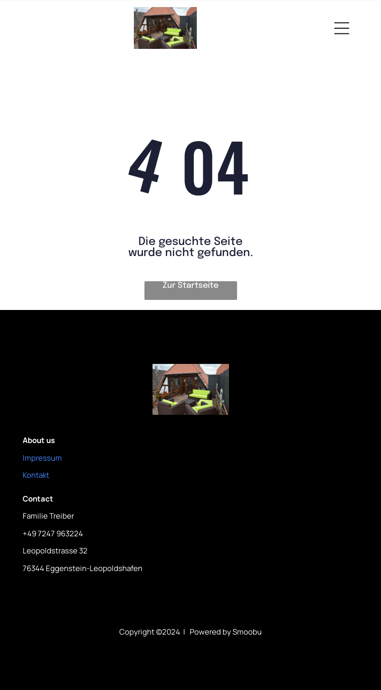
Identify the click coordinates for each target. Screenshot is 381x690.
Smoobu (247, 631)
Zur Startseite (190, 285)
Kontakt (36, 475)
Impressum (42, 458)
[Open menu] (341, 28)
